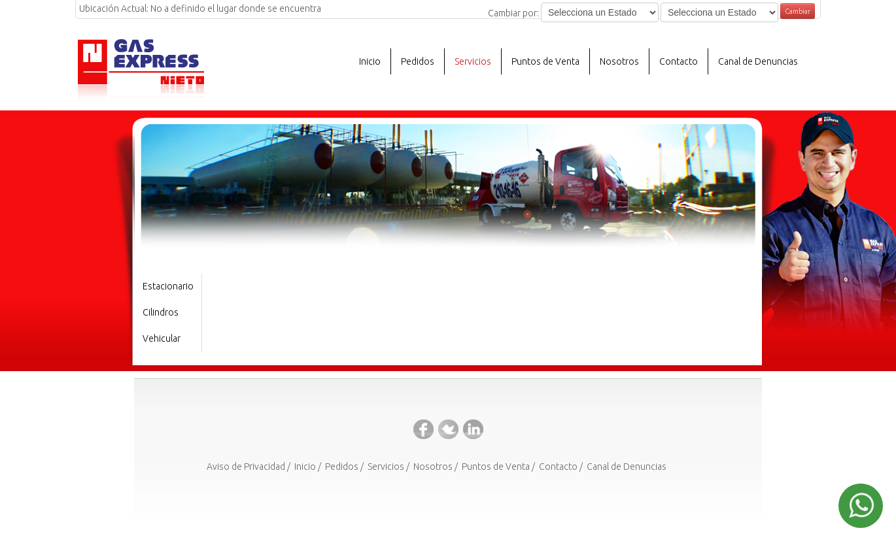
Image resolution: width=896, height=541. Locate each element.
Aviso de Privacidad (246, 466)
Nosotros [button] (619, 61)
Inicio (370, 61)
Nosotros (433, 466)
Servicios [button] (473, 61)
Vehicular (162, 338)
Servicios (386, 466)
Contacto (678, 61)
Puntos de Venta (545, 61)
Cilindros (161, 312)
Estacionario (168, 286)
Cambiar (797, 11)
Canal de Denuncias (758, 61)
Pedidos (417, 61)
